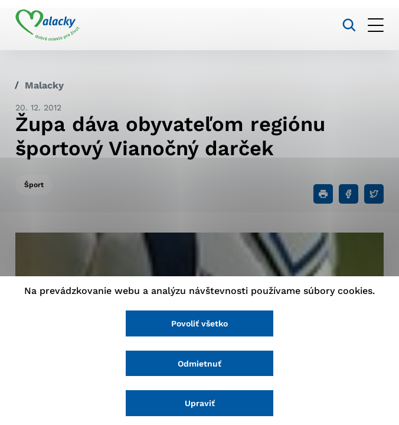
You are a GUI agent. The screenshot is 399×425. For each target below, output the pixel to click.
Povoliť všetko (199, 323)
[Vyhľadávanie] (349, 25)
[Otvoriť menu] (376, 25)
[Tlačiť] (323, 194)
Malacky (44, 85)
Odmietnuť (199, 363)
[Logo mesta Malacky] (47, 25)
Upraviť (200, 403)
